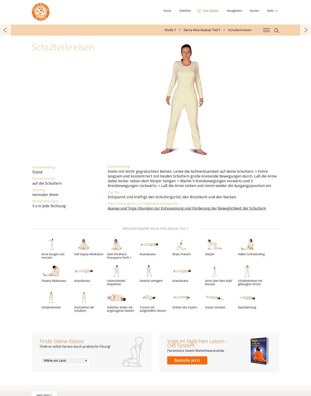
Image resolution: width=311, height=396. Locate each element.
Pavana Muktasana (53, 274)
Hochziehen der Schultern (84, 302)
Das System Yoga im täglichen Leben (41, 11)
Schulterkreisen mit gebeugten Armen (250, 275)
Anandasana (149, 247)
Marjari (214, 247)
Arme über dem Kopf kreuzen (218, 275)
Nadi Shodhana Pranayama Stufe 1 (119, 249)
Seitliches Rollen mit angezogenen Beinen (120, 302)
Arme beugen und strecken (52, 249)
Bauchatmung (247, 300)
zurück (5, 30)
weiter (305, 30)
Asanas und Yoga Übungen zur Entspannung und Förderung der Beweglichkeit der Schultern (187, 208)
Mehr (270, 10)
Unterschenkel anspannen (116, 275)
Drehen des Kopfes (184, 300)
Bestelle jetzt (187, 360)
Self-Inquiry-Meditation (88, 247)
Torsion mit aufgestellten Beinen (153, 302)
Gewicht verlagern (151, 274)
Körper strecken (215, 300)
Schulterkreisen (51, 300)
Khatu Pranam (181, 247)
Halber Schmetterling (251, 247)
